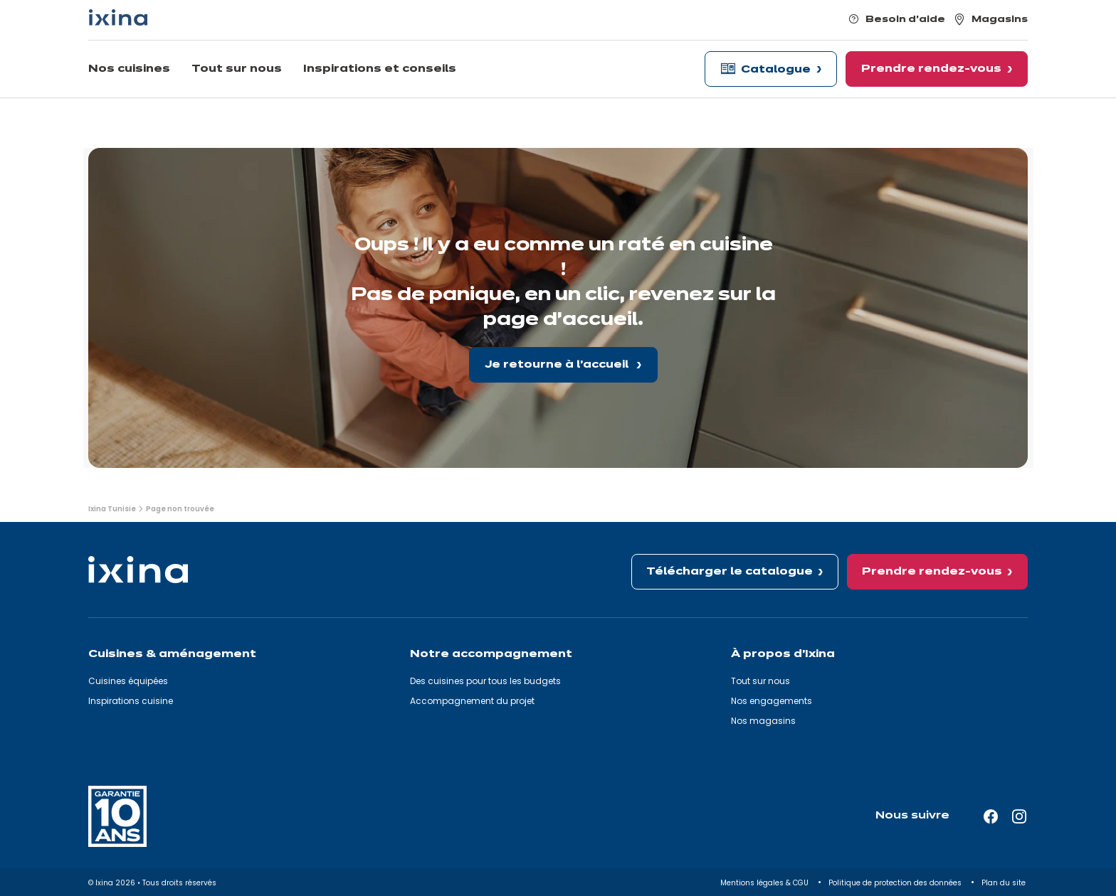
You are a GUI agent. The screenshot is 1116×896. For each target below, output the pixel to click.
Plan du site (1004, 883)
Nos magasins (763, 721)
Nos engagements (771, 701)
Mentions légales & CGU (765, 883)
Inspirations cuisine (130, 701)
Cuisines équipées (128, 681)
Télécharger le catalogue (729, 572)
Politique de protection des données (896, 883)
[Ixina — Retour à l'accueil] (118, 17)
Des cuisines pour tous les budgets (485, 681)
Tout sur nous (760, 681)
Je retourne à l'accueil (558, 365)
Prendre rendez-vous (932, 572)
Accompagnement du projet (472, 701)
